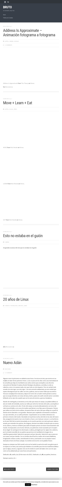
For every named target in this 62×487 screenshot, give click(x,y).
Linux (25, 305)
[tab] (5, 2)
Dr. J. (12, 358)
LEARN (5, 184)
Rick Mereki (14, 147)
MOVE (5, 147)
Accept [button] (28, 484)
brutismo (8, 369)
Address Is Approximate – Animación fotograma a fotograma (29, 32)
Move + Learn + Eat (17, 103)
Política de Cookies (8, 18)
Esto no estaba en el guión (23, 235)
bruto (7, 7)
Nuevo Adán (12, 362)
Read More (34, 484)
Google (16, 41)
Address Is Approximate (10, 83)
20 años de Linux (16, 299)
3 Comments (8, 45)
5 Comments (8, 373)
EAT (4, 220)
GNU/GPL (20, 305)
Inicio (4, 15)
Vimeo (32, 83)
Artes (7, 41)
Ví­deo (15, 109)
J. (11, 26)
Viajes (11, 109)
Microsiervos (9, 87)
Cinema (11, 41)
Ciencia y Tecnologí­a (11, 305)
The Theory (24, 83)
